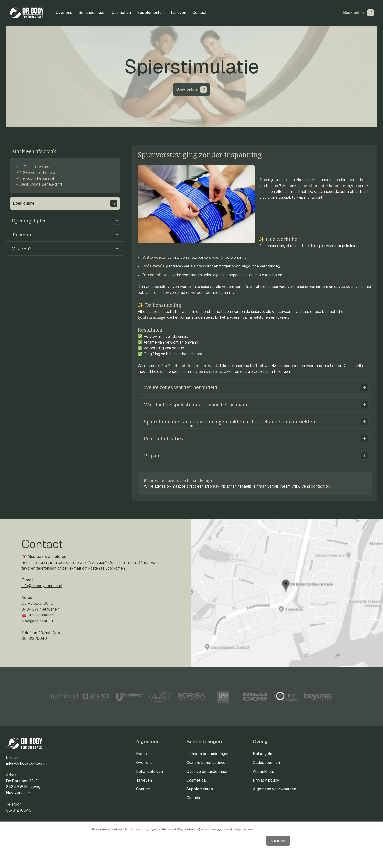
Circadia (193, 797)
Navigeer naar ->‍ (37, 621)
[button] (63, 13)
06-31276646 (18, 810)
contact (318, 486)
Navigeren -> (18, 792)
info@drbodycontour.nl (41, 585)
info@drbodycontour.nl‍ (26, 763)
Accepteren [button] (278, 840)
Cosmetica (196, 780)
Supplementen (199, 789)
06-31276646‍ (34, 638)
